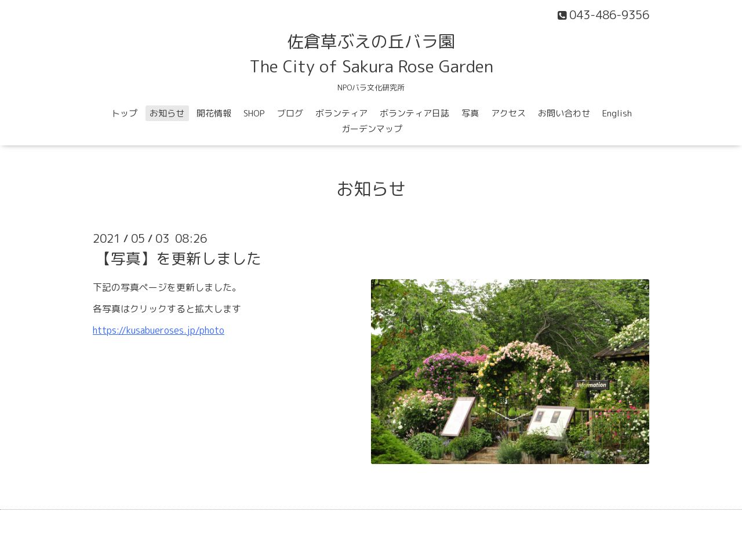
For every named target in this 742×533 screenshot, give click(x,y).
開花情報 (214, 113)
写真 (470, 113)
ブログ (290, 113)
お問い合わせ (564, 113)
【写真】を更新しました (178, 258)
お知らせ (167, 113)
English (617, 113)
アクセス (508, 113)
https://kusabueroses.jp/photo (158, 330)
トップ (124, 113)
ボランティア (341, 113)
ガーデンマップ (371, 129)
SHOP (254, 113)
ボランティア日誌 (414, 113)
